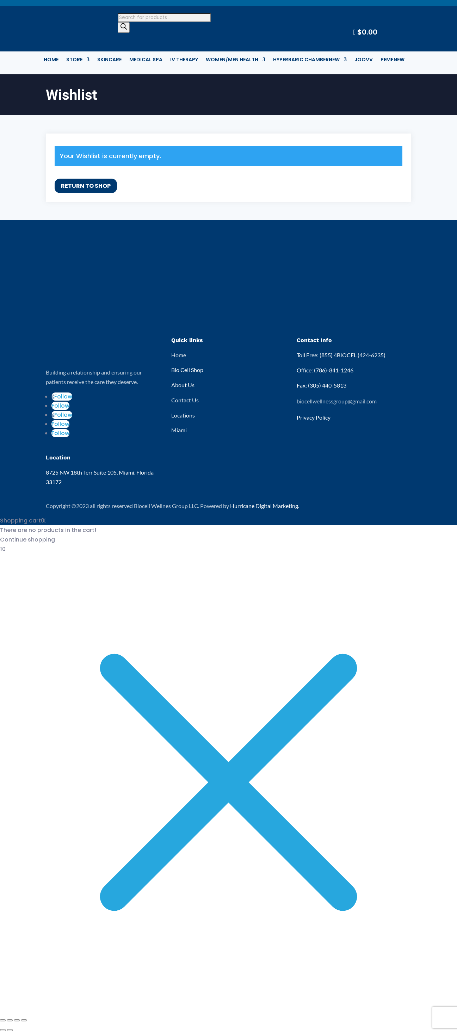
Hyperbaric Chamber (306, 60)
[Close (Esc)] (24, 1020)
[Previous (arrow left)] (3, 1030)
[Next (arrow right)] (10, 1030)
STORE (74, 60)
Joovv (363, 60)
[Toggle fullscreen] (10, 1020)
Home (51, 60)
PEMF (392, 60)
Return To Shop (86, 186)
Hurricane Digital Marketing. (264, 505)
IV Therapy (184, 60)
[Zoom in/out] (3, 1020)
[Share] (17, 1020)
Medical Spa (145, 60)
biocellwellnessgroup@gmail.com (337, 401)
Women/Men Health (232, 60)
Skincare (109, 60)
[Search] (124, 27)
